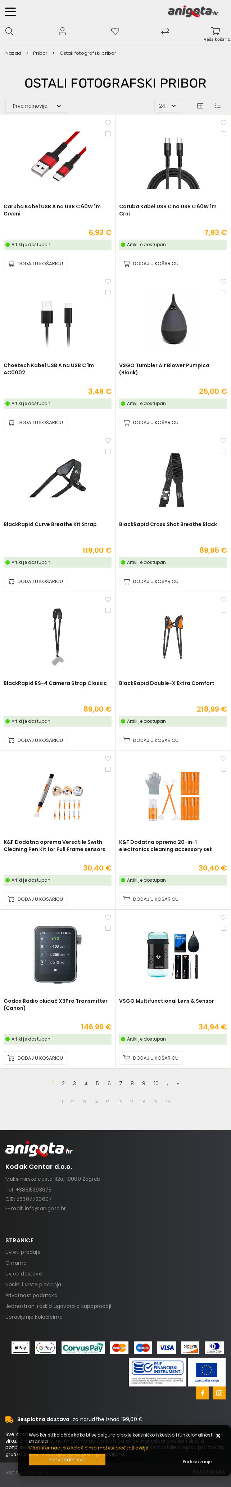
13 (84, 1102)
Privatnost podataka (31, 1295)
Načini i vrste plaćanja (33, 1284)
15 (108, 1102)
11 (61, 1102)
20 (168, 1102)
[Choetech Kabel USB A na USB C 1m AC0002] (35, 422)
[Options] (197, 1462)
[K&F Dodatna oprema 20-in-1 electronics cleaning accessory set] (150, 899)
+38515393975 (33, 1189)
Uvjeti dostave (23, 1273)
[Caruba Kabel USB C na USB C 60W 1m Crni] (150, 263)
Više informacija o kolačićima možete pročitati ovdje (88, 1448)
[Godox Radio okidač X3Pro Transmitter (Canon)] (35, 1058)
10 (156, 1083)
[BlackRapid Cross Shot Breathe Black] (150, 581)
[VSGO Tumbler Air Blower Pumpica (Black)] (150, 422)
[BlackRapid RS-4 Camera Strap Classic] (35, 740)
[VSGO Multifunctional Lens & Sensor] (150, 1058)
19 (155, 1102)
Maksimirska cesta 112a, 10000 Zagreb (52, 1179)
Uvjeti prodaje (23, 1252)
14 (96, 1102)
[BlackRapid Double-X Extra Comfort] (150, 740)
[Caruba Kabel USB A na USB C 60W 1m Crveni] (35, 263)
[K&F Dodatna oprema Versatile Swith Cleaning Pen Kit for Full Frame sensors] (35, 899)
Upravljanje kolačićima (34, 1317)
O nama (16, 1262)
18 (143, 1102)
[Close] (67, 1459)
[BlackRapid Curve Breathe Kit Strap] (35, 581)
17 (131, 1102)
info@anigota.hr (45, 1208)
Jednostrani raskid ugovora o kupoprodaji (58, 1306)
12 (72, 1102)
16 (120, 1102)
